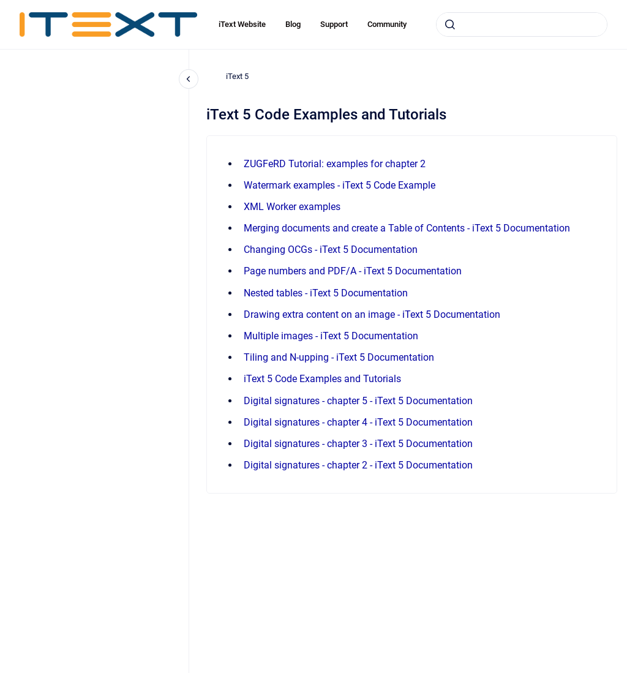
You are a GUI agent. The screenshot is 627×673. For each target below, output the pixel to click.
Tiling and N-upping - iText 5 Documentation (339, 357)
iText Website (242, 24)
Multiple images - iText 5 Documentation (331, 336)
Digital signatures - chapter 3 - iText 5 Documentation (358, 443)
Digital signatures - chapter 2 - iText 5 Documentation (358, 465)
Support (334, 24)
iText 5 (237, 76)
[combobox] (522, 24)
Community (387, 24)
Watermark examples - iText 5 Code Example (339, 185)
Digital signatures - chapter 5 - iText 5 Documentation (358, 401)
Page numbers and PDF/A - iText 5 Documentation (353, 271)
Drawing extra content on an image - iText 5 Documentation (372, 314)
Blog (293, 24)
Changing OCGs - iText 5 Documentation (331, 249)
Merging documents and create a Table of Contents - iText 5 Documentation (407, 228)
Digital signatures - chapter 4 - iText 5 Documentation (358, 422)
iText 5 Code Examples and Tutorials (322, 379)
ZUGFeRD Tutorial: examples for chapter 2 (335, 164)
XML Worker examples (292, 206)
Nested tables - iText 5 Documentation (326, 293)
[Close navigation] (188, 79)
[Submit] (450, 24)
